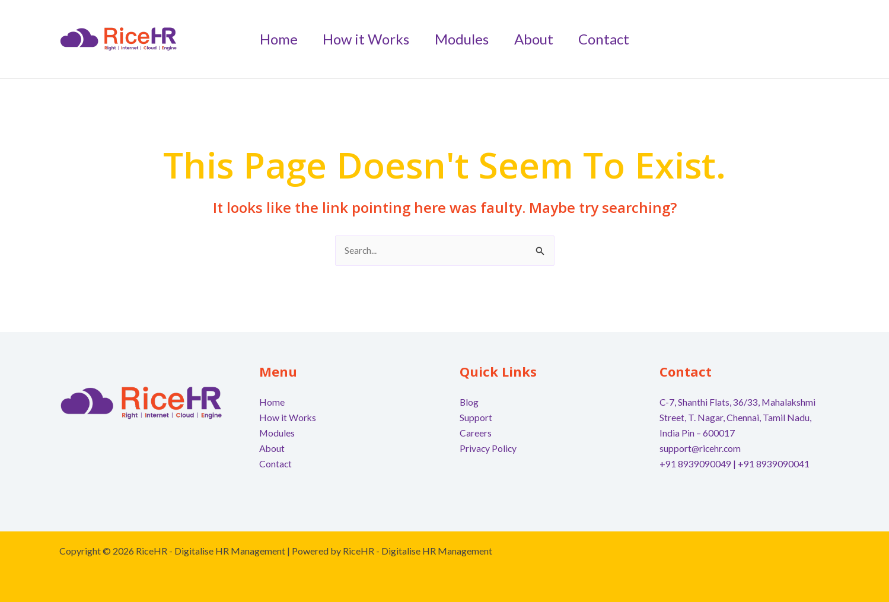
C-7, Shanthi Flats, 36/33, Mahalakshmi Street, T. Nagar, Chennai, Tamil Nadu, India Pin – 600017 (738, 417)
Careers (476, 432)
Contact (275, 463)
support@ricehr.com (701, 448)
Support (476, 417)
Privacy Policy (489, 448)
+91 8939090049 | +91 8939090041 (734, 463)
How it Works (288, 417)
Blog (469, 402)
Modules (277, 432)
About (272, 448)
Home (272, 402)
